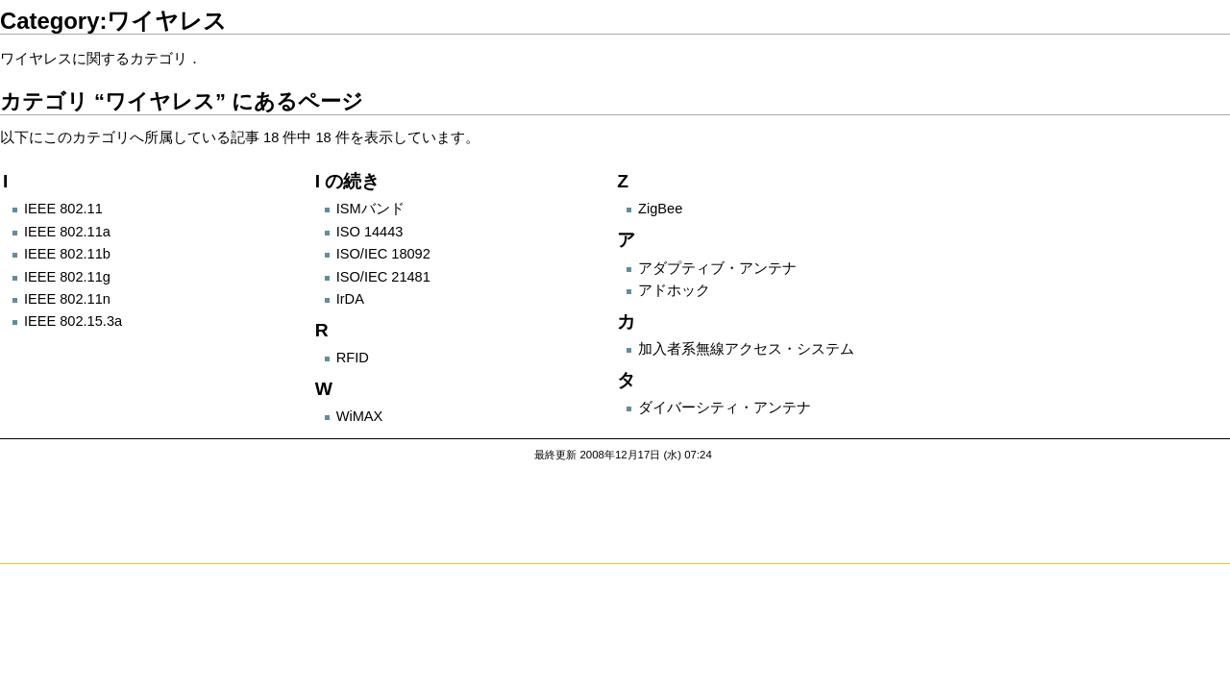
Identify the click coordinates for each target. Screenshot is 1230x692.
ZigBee (660, 208)
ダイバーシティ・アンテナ (724, 407)
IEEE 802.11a (67, 231)
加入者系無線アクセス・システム (746, 349)
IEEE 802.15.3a (73, 321)
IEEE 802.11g (67, 276)
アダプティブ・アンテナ (717, 268)
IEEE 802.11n (67, 299)
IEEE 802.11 (63, 208)
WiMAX (359, 416)
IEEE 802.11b (67, 253)
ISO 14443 (370, 231)
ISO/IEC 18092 (383, 253)
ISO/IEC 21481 (383, 276)
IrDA (350, 299)
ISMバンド (370, 208)
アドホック (674, 290)
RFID (352, 357)
